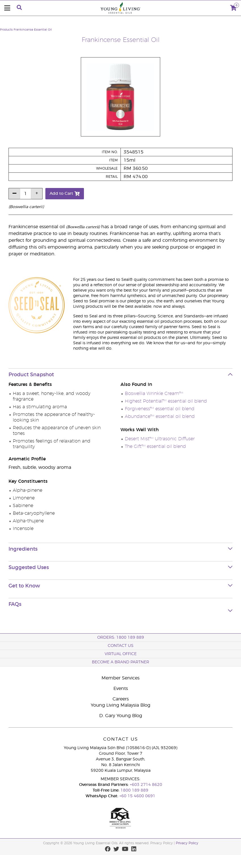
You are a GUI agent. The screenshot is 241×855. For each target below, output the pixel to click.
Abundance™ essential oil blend (160, 416)
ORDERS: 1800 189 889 (120, 638)
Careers (121, 699)
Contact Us (121, 646)
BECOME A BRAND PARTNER (120, 662)
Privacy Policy (187, 843)
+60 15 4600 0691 (137, 796)
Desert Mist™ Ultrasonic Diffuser (160, 439)
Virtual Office (121, 654)
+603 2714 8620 (146, 785)
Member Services (120, 678)
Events (120, 688)
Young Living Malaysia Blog (120, 705)
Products (6, 29)
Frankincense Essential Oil (33, 29)
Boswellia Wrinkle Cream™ (154, 393)
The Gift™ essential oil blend (155, 446)
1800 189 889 (133, 790)
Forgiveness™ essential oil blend (160, 409)
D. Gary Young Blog (120, 715)
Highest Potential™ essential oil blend (166, 401)
